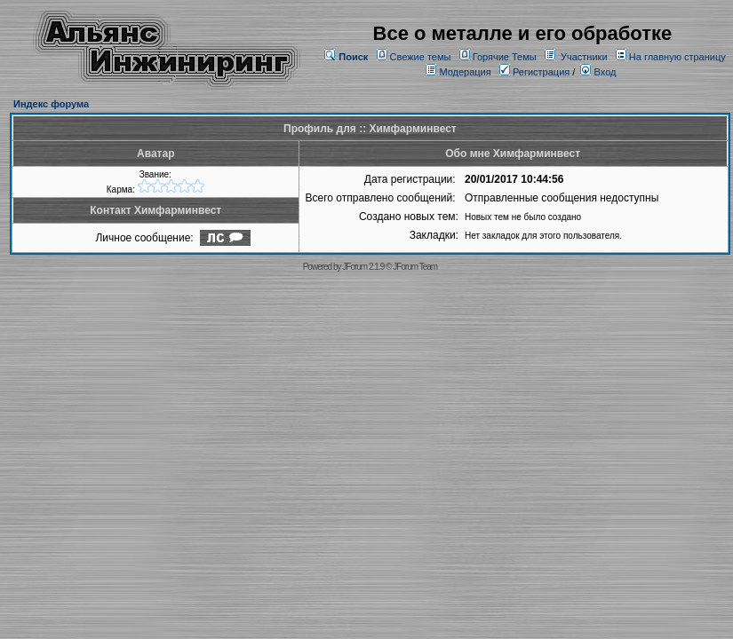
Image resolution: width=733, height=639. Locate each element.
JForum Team (415, 267)
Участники (584, 56)
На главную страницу (677, 56)
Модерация (464, 72)
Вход (598, 72)
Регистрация (534, 72)
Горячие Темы (505, 56)
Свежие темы (420, 56)
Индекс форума (51, 104)
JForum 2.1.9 (363, 267)
